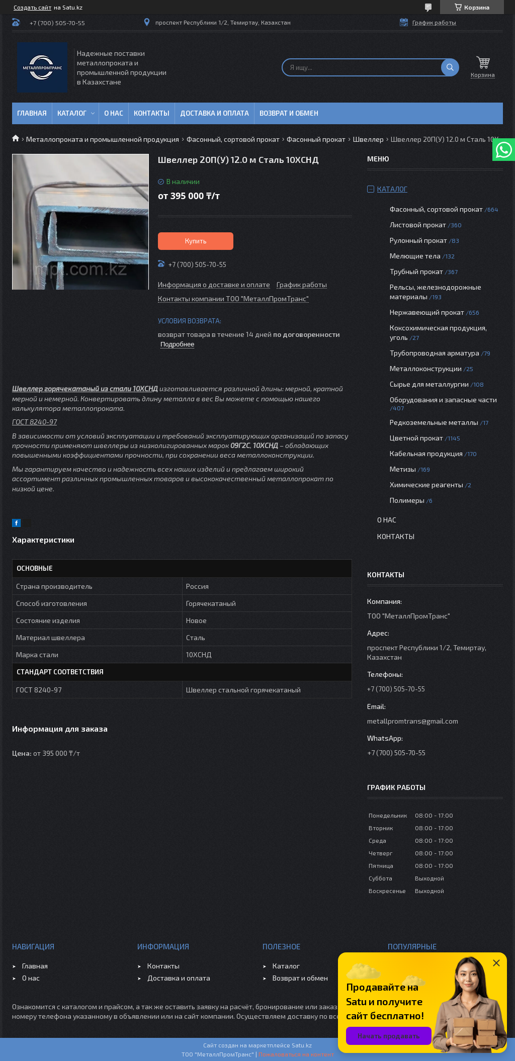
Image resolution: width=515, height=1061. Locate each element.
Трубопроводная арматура (434, 352)
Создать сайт (32, 7)
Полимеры (407, 500)
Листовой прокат (418, 224)
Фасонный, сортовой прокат (233, 139)
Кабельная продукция (426, 453)
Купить (196, 241)
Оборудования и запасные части (443, 399)
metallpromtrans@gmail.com (412, 721)
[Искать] (450, 67)
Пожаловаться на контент (296, 1053)
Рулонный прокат (418, 240)
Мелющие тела (415, 255)
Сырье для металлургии (429, 384)
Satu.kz (302, 1044)
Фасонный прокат (316, 139)
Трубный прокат (416, 271)
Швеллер (368, 139)
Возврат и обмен (289, 113)
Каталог (72, 113)
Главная (32, 113)
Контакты (151, 113)
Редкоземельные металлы (434, 422)
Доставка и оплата (214, 113)
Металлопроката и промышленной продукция (102, 139)
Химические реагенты (426, 484)
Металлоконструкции (426, 368)
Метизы (403, 469)
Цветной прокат (416, 437)
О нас (113, 113)
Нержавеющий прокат (427, 312)
